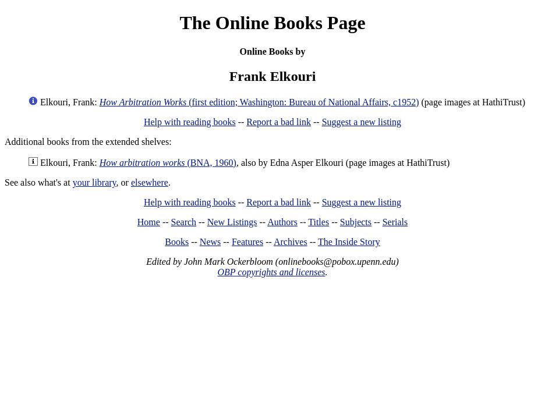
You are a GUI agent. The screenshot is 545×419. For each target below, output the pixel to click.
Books (177, 242)
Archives (290, 242)
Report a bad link (278, 122)
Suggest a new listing (361, 122)
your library (94, 182)
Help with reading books (190, 122)
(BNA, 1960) (168, 163)
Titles (318, 222)
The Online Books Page (272, 22)
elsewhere (149, 182)
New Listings (232, 222)
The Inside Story (349, 242)
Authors (282, 222)
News (210, 242)
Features (247, 242)
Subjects (355, 222)
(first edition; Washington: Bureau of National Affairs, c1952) (259, 102)
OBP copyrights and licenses (271, 272)
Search (184, 222)
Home (148, 222)
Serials (395, 222)
